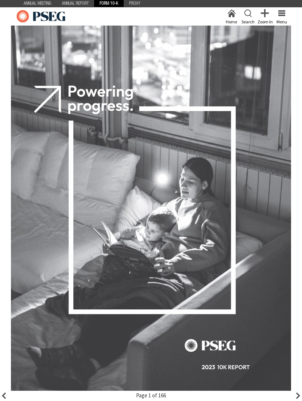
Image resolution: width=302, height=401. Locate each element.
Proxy (134, 3)
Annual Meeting (37, 3)
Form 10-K (109, 3)
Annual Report (75, 3)
